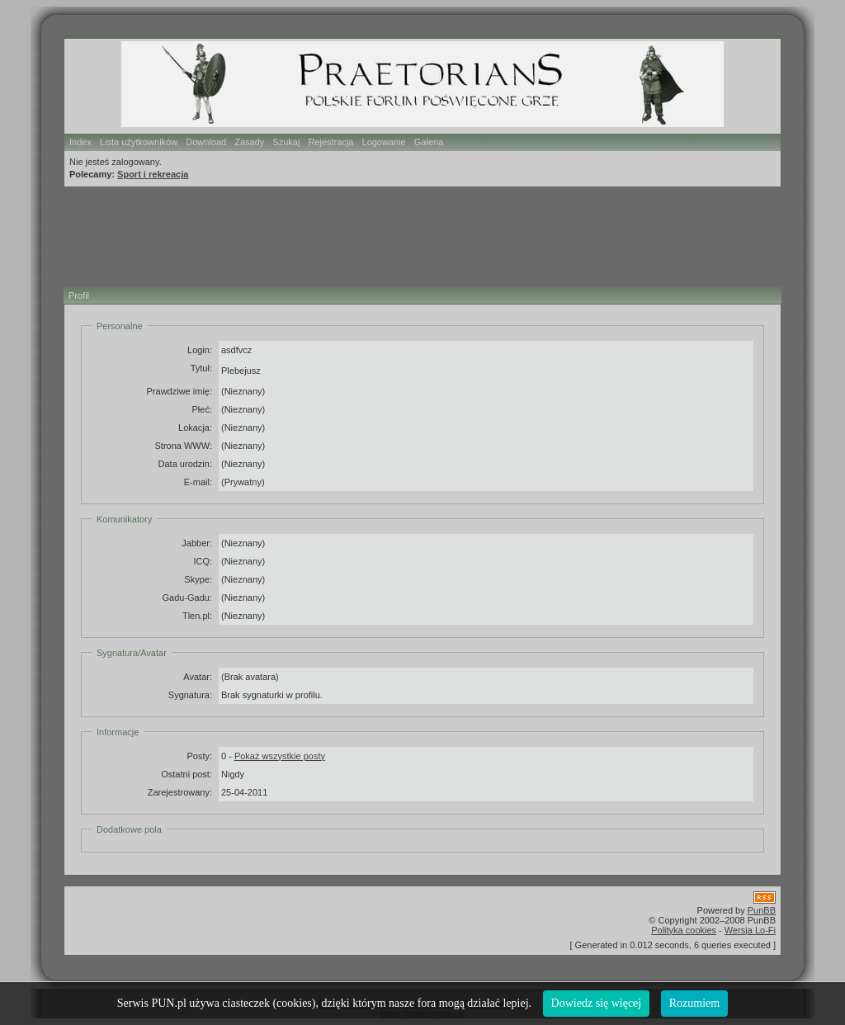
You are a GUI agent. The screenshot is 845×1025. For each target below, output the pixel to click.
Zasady (249, 142)
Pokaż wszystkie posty (279, 756)
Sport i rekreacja (152, 174)
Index (80, 142)
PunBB (762, 910)
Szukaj (286, 142)
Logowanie (384, 142)
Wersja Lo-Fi (750, 930)
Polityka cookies (683, 930)
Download (206, 142)
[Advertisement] (413, 234)
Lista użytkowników (138, 142)
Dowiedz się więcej (596, 1003)
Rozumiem (694, 1003)
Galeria (428, 142)
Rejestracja (330, 142)
